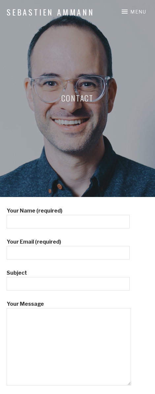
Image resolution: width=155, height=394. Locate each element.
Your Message (69, 308)
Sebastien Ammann (50, 12)
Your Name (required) (68, 216)
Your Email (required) (68, 247)
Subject (68, 278)
